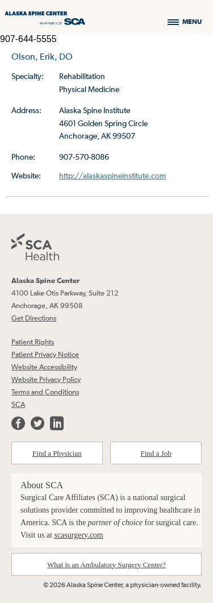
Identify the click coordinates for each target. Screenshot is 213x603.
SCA (18, 404)
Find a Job (156, 453)
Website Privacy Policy (46, 379)
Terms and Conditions (45, 392)
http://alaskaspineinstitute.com (112, 175)
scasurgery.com (78, 535)
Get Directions (33, 318)
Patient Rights (32, 342)
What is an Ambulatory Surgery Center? (106, 564)
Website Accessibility (44, 367)
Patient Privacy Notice (45, 354)
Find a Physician (57, 453)
